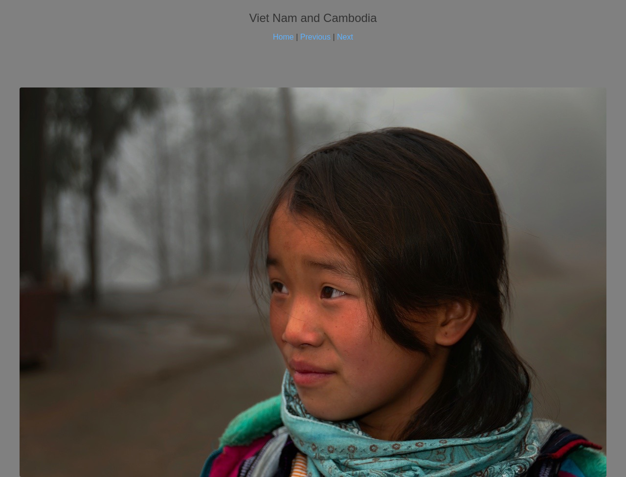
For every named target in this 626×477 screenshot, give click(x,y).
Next (345, 37)
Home (283, 37)
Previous (315, 37)
